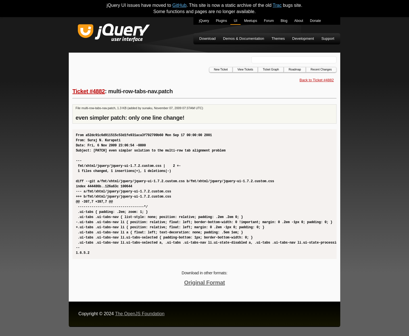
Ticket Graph (271, 69)
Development (303, 38)
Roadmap (295, 69)
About (298, 21)
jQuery (204, 21)
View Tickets (245, 69)
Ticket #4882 (88, 91)
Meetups (250, 21)
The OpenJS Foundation (139, 313)
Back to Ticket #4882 (317, 80)
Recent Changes (321, 69)
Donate (315, 21)
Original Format (204, 282)
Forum (269, 21)
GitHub (179, 5)
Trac (277, 5)
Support (327, 38)
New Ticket (221, 69)
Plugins (221, 21)
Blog (284, 21)
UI (235, 21)
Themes (278, 38)
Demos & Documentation (243, 38)
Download (207, 38)
